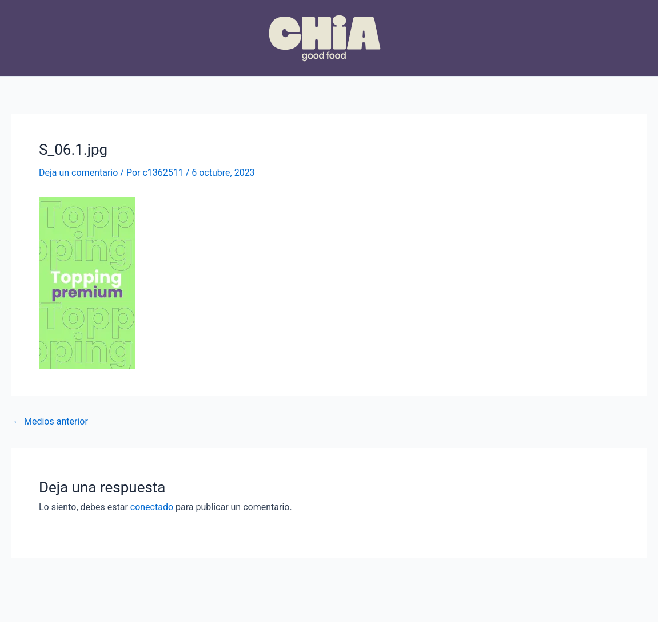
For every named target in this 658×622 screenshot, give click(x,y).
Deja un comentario (78, 172)
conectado (151, 507)
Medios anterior (50, 421)
